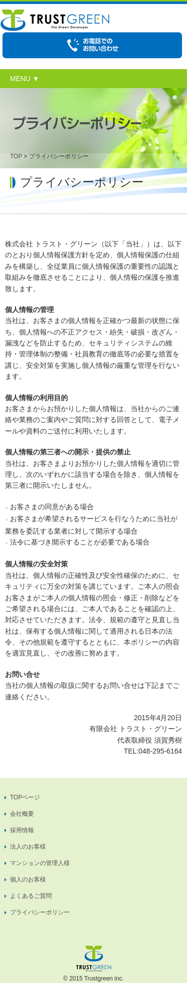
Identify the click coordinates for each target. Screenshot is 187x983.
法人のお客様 (28, 846)
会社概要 (22, 813)
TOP (16, 156)
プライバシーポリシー (40, 912)
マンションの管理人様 (40, 863)
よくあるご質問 (31, 895)
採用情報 (22, 830)
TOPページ (25, 797)
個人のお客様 (28, 879)
